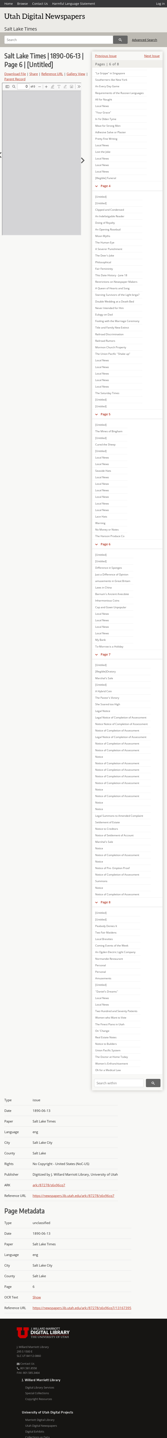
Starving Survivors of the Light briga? (117, 295)
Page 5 (105, 414)
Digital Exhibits (34, 1431)
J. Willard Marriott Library (33, 1347)
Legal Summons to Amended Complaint (119, 816)
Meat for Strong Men (107, 126)
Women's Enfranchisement (111, 1063)
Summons (101, 881)
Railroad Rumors (105, 341)
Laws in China (103, 587)
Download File (15, 74)
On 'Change (102, 1031)
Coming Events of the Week (111, 945)
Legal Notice (102, 711)
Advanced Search (144, 40)
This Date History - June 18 (111, 275)
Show (37, 1297)
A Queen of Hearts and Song (112, 288)
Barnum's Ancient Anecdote (112, 594)
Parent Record (14, 79)
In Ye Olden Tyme (105, 119)
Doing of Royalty (105, 223)
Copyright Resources (38, 1399)
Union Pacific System (107, 1050)
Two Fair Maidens (106, 932)
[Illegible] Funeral (105, 178)
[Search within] (119, 1083)
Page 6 (105, 544)
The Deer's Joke (104, 255)
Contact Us (40, 4)
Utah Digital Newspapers (41, 1426)
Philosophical (103, 262)
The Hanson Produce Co (109, 536)
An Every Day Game (107, 86)
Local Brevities (104, 939)
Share (33, 74)
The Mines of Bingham (108, 431)
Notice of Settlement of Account (114, 835)
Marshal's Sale (104, 678)
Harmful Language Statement (73, 4)
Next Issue (152, 56)
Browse (22, 4)
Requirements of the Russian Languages (119, 93)
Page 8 (105, 902)
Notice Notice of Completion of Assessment (121, 724)
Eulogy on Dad (104, 314)
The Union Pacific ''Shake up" (112, 354)
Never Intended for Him (109, 308)
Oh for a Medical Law (108, 1070)
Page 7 (105, 654)
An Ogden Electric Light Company (115, 952)
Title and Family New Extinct (112, 327)
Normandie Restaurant (109, 959)
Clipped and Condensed (109, 210)
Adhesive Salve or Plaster (110, 132)
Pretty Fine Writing (106, 139)
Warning (100, 523)
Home (8, 4)
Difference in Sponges (108, 568)
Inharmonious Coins (107, 600)
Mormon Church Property (110, 347)
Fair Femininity (104, 269)
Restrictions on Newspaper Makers (116, 282)
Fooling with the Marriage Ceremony (117, 321)
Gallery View (76, 74)
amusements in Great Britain (112, 581)
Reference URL (52, 74)
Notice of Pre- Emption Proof (112, 868)
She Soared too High (107, 704)
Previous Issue (106, 56)
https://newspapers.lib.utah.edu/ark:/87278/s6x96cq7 (73, 1195)
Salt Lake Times (20, 29)
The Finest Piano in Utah (109, 1024)
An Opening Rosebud (107, 229)
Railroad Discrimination (109, 334)
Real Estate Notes (106, 1037)
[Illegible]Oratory (105, 671)
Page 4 (105, 186)
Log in (160, 4)
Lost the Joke (102, 152)
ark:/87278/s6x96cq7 (49, 1185)
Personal (100, 965)
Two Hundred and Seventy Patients (116, 1011)
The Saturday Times (107, 393)
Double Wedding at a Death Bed (114, 301)
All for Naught (103, 99)
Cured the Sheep (105, 444)
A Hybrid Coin (103, 691)
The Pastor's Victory (107, 698)
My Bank (100, 640)
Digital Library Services (39, 1387)
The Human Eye (104, 242)
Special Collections (37, 1393)
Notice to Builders (106, 1044)
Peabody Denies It (106, 926)
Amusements (103, 978)
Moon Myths (102, 236)
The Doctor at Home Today (111, 1057)
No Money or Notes (107, 529)
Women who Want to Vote (110, 1017)
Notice (99, 757)
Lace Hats (101, 516)
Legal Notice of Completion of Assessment (120, 717)
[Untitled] (101, 197)
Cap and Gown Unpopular (110, 607)
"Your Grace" (103, 112)
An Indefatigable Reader (109, 216)
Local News (102, 106)
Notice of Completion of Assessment (117, 730)
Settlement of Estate (107, 822)
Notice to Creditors (106, 829)
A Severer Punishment (108, 249)
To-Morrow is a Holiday (109, 646)
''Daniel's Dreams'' (106, 991)
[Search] (58, 40)
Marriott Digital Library (40, 1420)
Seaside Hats (103, 471)
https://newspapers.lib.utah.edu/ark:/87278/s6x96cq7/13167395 (82, 1308)
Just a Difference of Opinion (111, 574)
